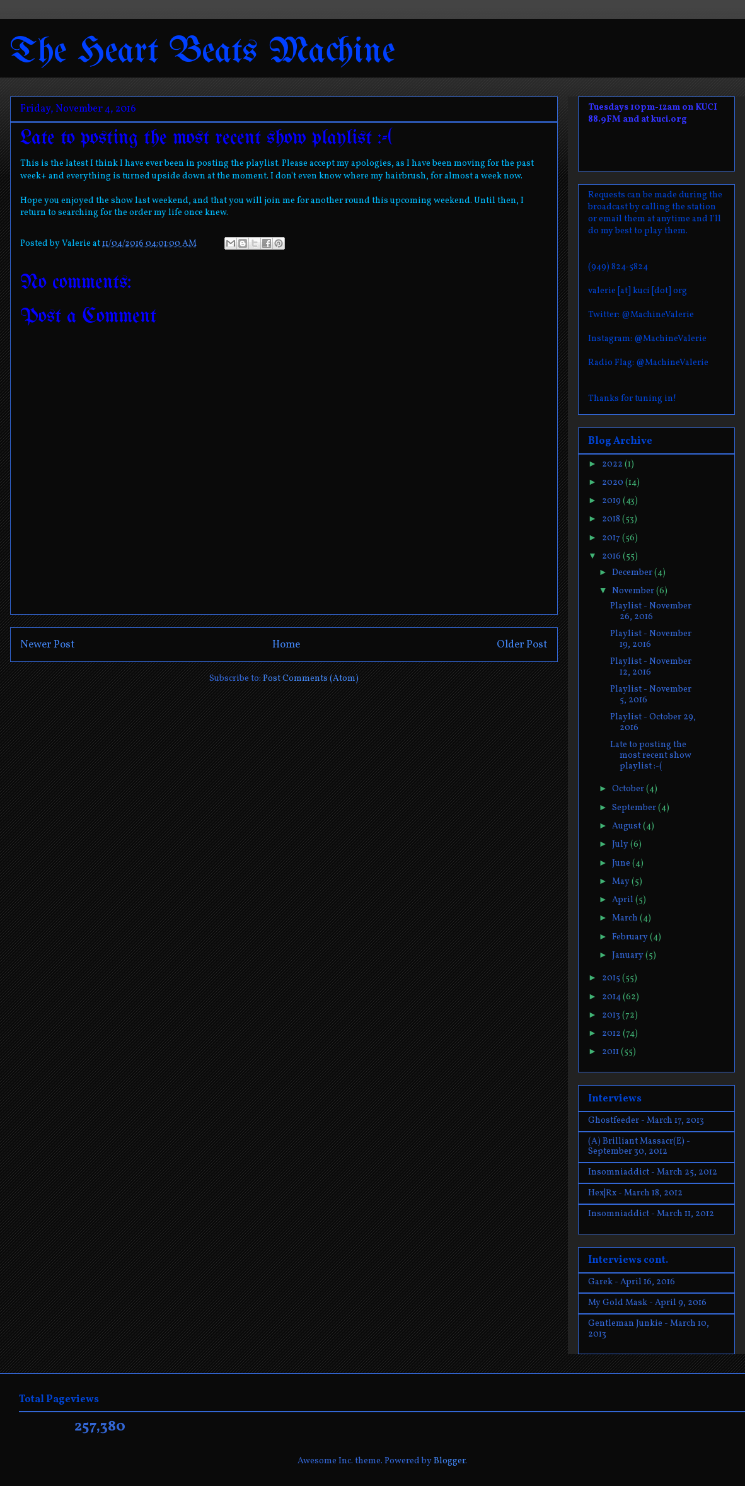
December (633, 573)
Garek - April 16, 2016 (631, 1282)
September (635, 808)
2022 (613, 464)
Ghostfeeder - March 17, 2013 (646, 1121)
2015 (612, 978)
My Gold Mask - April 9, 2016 (647, 1303)
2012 (612, 1034)
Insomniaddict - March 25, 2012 (652, 1172)
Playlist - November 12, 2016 (650, 667)
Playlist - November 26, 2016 (650, 611)
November (634, 591)
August (627, 826)
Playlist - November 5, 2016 (650, 694)
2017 (612, 538)
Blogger (449, 1461)
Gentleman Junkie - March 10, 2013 (648, 1329)
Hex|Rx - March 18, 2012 (635, 1193)
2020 (613, 483)
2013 (612, 1015)
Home (286, 644)
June (622, 863)
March (626, 918)
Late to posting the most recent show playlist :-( (650, 755)
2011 (611, 1052)
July (621, 844)
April (623, 900)
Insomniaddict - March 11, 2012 (651, 1214)
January (628, 955)
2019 (612, 501)
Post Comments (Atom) (311, 679)
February (631, 937)
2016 (612, 556)
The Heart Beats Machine (202, 52)
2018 (612, 519)
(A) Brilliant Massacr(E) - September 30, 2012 (639, 1146)
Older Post (522, 644)
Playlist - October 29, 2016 (653, 722)
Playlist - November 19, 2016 (650, 639)
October (629, 789)
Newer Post (47, 644)
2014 (612, 997)
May (622, 882)
